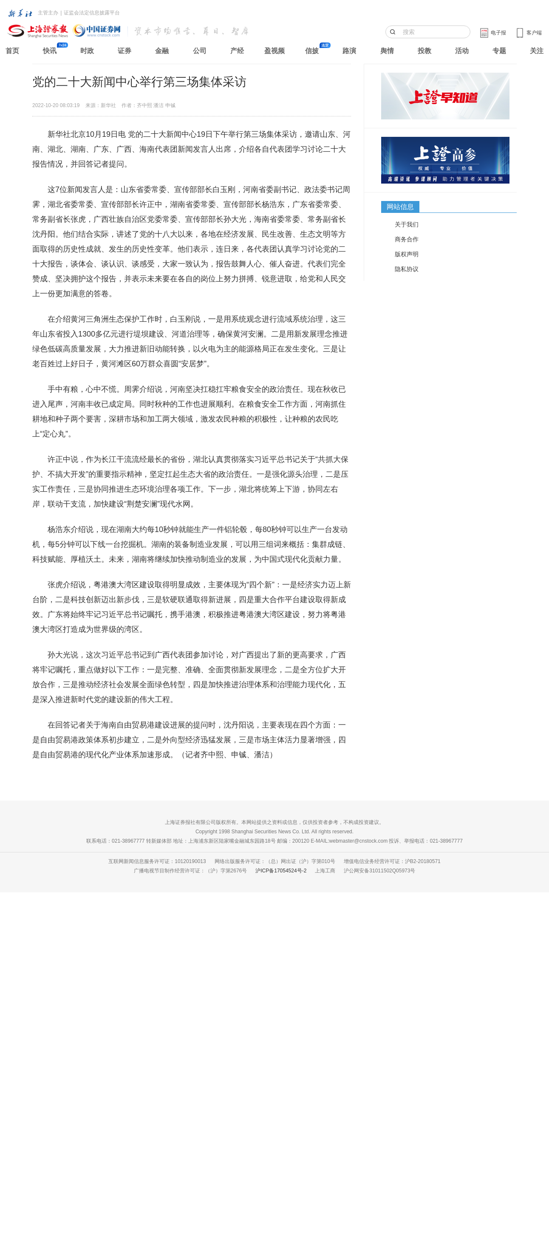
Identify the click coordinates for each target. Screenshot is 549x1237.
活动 (462, 50)
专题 (499, 50)
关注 (536, 50)
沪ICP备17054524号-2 (280, 871)
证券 (124, 50)
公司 (200, 50)
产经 (237, 50)
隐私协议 (407, 269)
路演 (349, 50)
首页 (12, 50)
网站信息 (400, 206)
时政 (87, 50)
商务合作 (407, 239)
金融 (162, 50)
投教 (424, 50)
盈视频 (274, 50)
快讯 (50, 50)
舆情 (387, 50)
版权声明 (407, 254)
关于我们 (407, 224)
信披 (312, 50)
